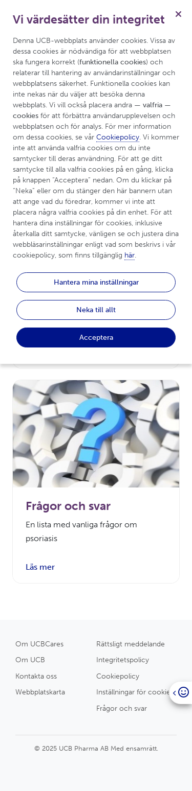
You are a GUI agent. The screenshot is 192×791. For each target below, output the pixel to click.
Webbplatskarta (40, 691)
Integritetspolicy (122, 659)
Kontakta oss (36, 676)
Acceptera (96, 337)
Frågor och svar (121, 708)
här (129, 255)
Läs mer (40, 567)
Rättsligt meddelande (130, 643)
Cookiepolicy (117, 676)
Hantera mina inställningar (96, 282)
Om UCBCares (39, 643)
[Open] (180, 692)
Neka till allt (96, 309)
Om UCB (30, 659)
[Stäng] (178, 14)
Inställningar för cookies (135, 691)
